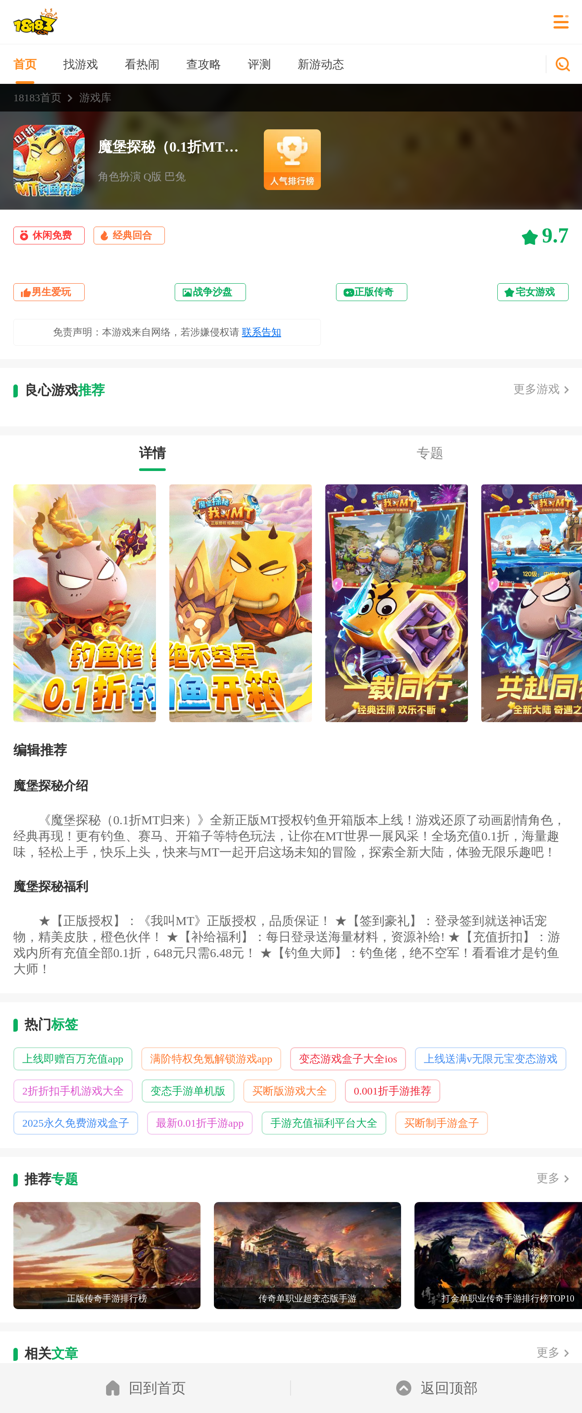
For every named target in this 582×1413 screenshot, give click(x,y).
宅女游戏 (535, 291)
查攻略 (203, 64)
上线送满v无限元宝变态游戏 (490, 1059)
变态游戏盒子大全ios (348, 1059)
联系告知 (261, 332)
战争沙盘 (212, 291)
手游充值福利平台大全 (324, 1123)
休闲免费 (52, 235)
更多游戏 (536, 389)
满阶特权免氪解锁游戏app (211, 1059)
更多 (548, 1178)
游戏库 (95, 97)
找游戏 (80, 64)
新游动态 (321, 64)
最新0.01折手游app (200, 1123)
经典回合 (132, 235)
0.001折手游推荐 (392, 1091)
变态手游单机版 (188, 1091)
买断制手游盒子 (441, 1123)
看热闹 (142, 64)
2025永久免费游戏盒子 (75, 1123)
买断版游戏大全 (289, 1091)
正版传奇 (373, 291)
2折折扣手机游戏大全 (73, 1091)
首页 (25, 64)
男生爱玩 (51, 291)
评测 (259, 64)
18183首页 (37, 97)
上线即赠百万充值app (72, 1059)
